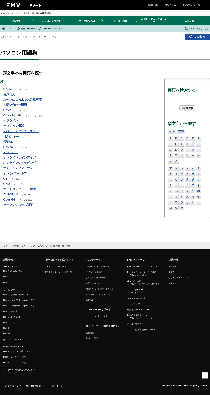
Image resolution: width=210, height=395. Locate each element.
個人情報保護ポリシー (36, 386)
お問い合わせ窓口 (86, 20)
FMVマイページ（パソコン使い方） (143, 266)
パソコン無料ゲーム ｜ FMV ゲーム (136, 291)
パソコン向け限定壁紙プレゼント (142, 329)
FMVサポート (7, 13)
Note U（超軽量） (11, 311)
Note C (6, 328)
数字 (181, 131)
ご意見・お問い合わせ (48, 245)
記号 (172, 131)
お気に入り (10, 94)
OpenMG (9, 199)
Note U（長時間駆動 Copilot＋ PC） (19, 306)
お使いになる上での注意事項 (22, 99)
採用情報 (173, 283)
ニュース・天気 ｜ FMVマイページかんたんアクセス (143, 282)
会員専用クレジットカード (139, 309)
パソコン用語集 (23, 13)
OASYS (8, 89)
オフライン (10, 120)
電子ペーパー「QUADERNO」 (103, 326)
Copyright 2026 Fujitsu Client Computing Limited (184, 385)
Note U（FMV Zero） (12, 317)
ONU (6, 184)
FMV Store (171, 5)
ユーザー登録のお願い (50, 28)
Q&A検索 (16, 20)
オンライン (10, 152)
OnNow (8, 147)
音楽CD (8, 141)
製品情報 (153, 5)
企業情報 (173, 259)
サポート (35, 5)
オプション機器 (13, 126)
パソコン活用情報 (51, 20)
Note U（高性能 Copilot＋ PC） (17, 294)
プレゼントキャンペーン (138, 298)
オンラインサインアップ (19, 157)
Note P (6, 282)
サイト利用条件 (11, 245)
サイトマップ (28, 245)
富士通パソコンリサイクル (98, 294)
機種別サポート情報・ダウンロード (155, 21)
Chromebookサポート (98, 309)
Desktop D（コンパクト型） (15, 362)
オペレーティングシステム (21, 131)
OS (5, 178)
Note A (6, 277)
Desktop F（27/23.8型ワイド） (17, 351)
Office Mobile (12, 115)
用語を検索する (182, 90)
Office (7, 110)
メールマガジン (134, 304)
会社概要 (173, 266)
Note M (6, 334)
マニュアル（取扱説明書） (98, 316)
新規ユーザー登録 (27, 28)
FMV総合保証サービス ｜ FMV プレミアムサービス (139, 316)
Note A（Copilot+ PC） (13, 271)
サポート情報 (92, 338)
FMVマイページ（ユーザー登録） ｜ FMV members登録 (142, 273)
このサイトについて (12, 386)
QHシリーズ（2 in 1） (13, 339)
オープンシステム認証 (18, 205)
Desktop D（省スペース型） (15, 357)
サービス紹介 (120, 20)
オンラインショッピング (19, 162)
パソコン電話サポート (137, 324)
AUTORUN (10, 194)
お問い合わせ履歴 (15, 105)
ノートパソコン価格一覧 (55, 266)
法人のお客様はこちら (196, 28)
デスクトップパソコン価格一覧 (58, 272)
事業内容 (173, 272)
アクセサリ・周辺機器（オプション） (20, 370)
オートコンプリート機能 (19, 189)
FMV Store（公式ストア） (59, 259)
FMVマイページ (191, 5)
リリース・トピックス (178, 277)
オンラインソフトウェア (19, 168)
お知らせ (189, 20)
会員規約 (66, 245)
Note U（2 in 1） (10, 322)
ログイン (8, 28)
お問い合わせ (56, 386)
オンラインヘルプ (15, 173)
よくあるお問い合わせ (96, 277)
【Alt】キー (11, 136)
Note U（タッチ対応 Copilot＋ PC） (19, 300)
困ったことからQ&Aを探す (98, 266)
